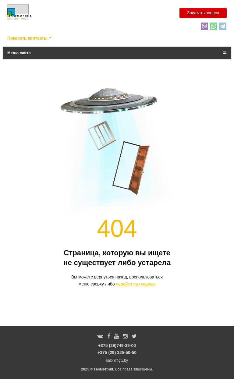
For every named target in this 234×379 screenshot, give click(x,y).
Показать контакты (27, 38)
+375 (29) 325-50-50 (117, 352)
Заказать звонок (203, 12)
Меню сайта (116, 52)
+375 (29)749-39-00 (117, 345)
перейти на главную (136, 284)
